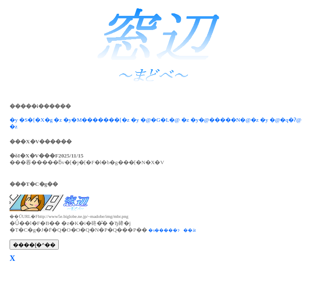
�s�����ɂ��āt (172, 230)
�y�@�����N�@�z (224, 120)
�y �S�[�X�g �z (36, 120)
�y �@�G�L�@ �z (160, 120)
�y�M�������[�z (96, 120)
